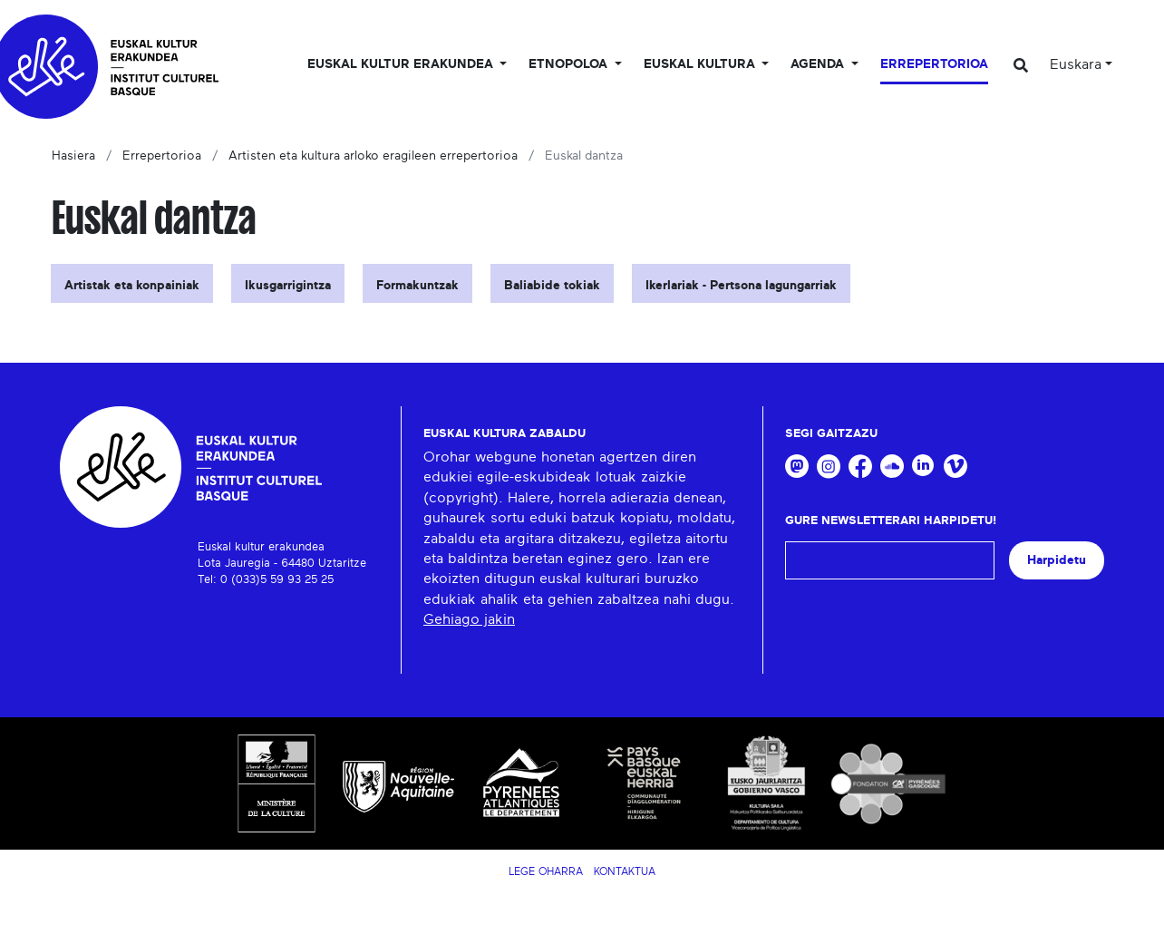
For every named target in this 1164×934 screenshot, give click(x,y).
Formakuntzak (417, 285)
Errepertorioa (934, 64)
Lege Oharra (546, 871)
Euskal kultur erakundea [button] (402, 64)
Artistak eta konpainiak (131, 285)
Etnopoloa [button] (570, 64)
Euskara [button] (1075, 64)
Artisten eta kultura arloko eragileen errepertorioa (373, 156)
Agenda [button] (819, 64)
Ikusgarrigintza (288, 285)
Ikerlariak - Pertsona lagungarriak (741, 285)
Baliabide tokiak (552, 285)
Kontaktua (624, 871)
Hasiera (73, 156)
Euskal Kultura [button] (701, 64)
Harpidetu (1056, 560)
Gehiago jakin (469, 619)
